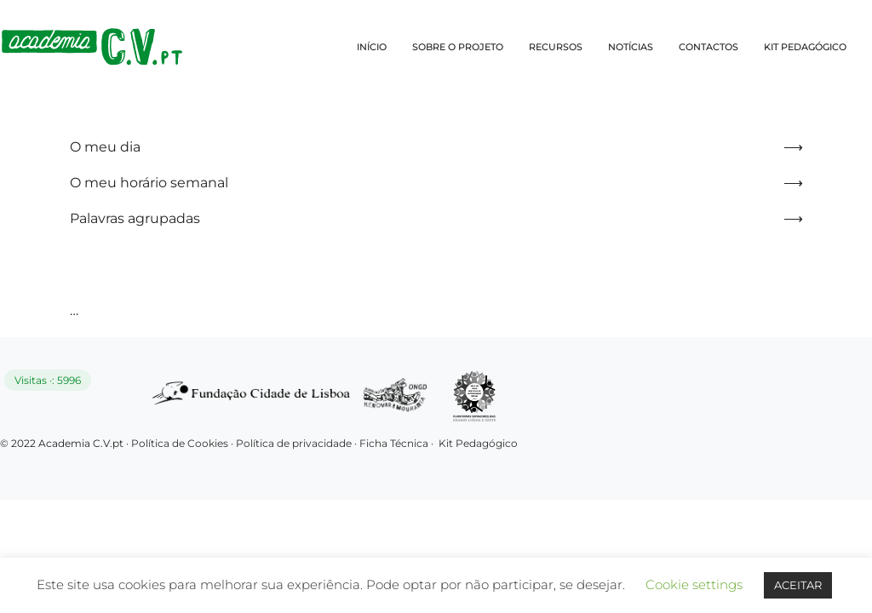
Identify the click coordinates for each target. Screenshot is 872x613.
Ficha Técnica (393, 443)
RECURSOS (555, 47)
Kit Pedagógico (478, 443)
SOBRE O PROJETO (457, 47)
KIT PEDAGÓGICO (805, 47)
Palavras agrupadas (135, 218)
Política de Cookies (179, 443)
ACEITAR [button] (798, 585)
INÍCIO (372, 47)
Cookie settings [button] (694, 584)
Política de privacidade (295, 443)
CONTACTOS (708, 47)
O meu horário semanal (149, 183)
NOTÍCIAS (630, 47)
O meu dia (105, 147)
